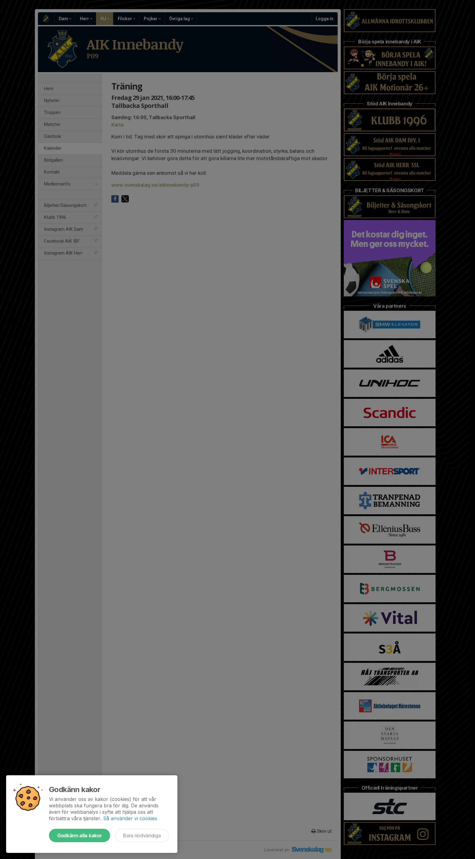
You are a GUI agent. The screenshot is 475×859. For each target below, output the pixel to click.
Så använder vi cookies (130, 818)
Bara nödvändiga (142, 835)
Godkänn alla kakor (79, 835)
